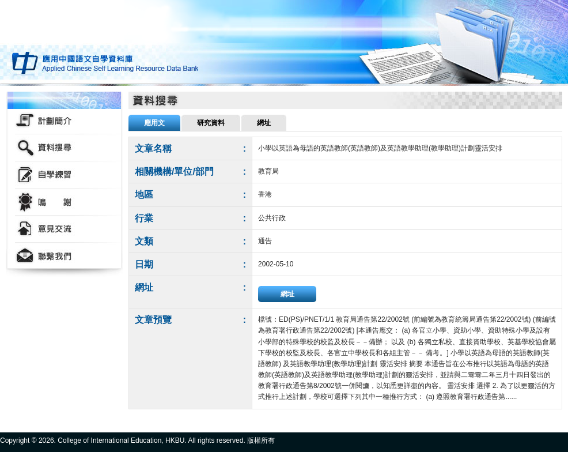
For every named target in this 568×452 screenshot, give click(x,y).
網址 (287, 294)
